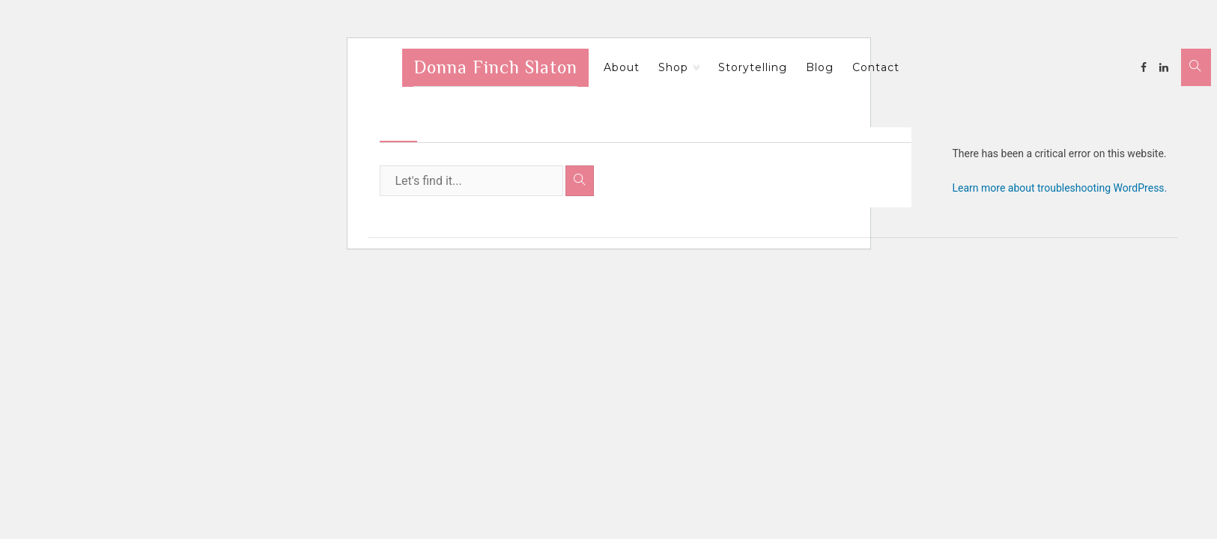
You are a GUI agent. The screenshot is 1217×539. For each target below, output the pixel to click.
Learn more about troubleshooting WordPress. (1060, 188)
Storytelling (752, 67)
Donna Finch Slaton (495, 67)
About (622, 67)
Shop (673, 67)
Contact (875, 67)
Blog (820, 67)
